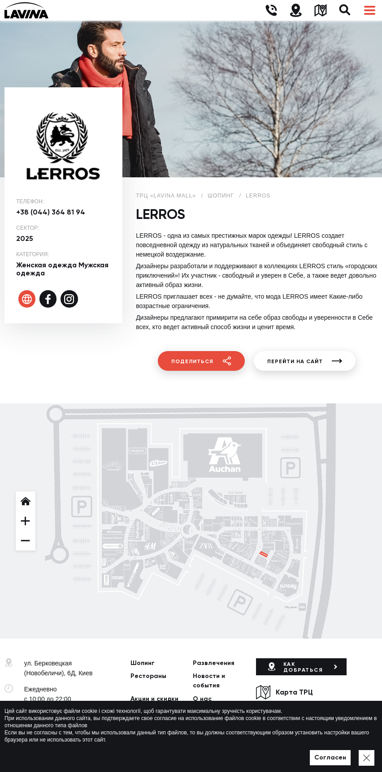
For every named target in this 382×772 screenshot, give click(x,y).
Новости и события (209, 680)
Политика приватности (143, 753)
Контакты (145, 725)
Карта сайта (196, 753)
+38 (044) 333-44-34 (53, 715)
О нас (202, 699)
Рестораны (148, 676)
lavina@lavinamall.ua (54, 725)
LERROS (258, 195)
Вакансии (208, 712)
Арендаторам (152, 712)
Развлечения (213, 663)
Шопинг (142, 663)
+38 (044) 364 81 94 (50, 212)
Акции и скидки (154, 699)
